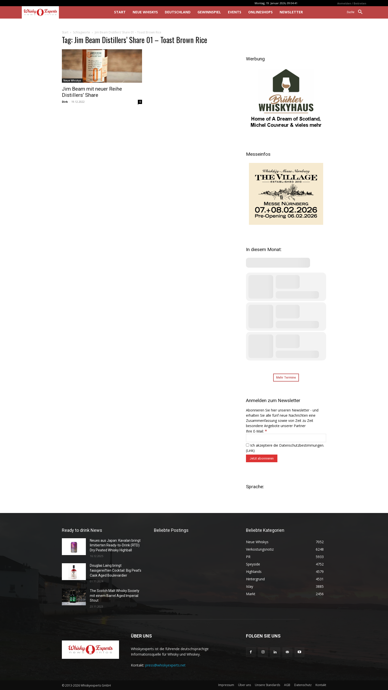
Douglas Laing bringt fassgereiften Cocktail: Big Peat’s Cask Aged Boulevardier (115, 570)
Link (250, 450)
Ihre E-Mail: (256, 431)
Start (65, 32)
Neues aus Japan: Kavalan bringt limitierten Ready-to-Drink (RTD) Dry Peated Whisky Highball (115, 545)
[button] (356, 12)
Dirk (65, 101)
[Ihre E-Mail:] (286, 438)
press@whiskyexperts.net (165, 665)
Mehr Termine (286, 377)
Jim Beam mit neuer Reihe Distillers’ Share (92, 92)
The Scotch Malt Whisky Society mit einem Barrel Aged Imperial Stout (114, 595)
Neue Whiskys (72, 80)
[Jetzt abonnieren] (261, 458)
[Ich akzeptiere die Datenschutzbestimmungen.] (247, 445)
